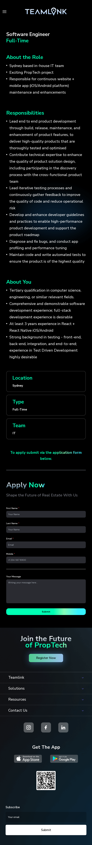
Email (10, 538)
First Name (12, 508)
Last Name (12, 523)
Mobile (10, 553)
